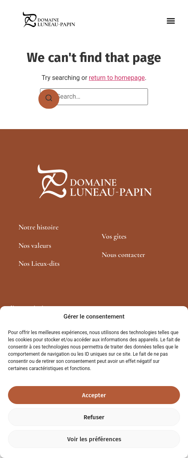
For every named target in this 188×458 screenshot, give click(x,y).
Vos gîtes (114, 236)
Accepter (94, 395)
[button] (171, 21)
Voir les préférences (94, 439)
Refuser (94, 417)
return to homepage (117, 78)
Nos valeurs (34, 245)
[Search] (48, 99)
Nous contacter (123, 254)
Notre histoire (38, 227)
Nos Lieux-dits (39, 263)
